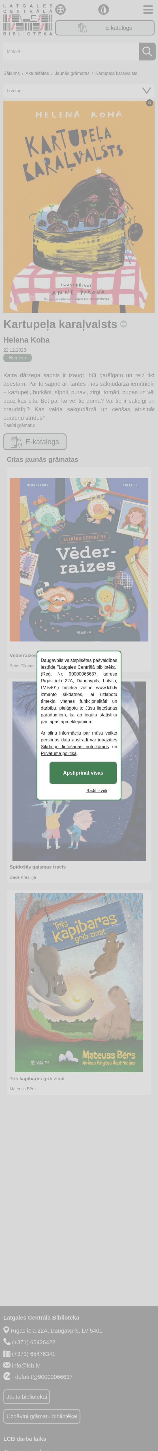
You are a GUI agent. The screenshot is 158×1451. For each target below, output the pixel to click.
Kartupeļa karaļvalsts (116, 73)
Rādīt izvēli (96, 790)
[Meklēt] (77, 51)
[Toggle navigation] (148, 9)
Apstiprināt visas (83, 773)
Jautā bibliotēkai (27, 1397)
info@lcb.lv (26, 1365)
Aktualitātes (37, 73)
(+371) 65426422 (33, 1342)
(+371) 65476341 (33, 1354)
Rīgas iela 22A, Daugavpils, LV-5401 (57, 1331)
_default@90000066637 (42, 1377)
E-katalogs (105, 27)
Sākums (11, 73)
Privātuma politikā (58, 753)
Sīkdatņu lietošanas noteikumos (75, 746)
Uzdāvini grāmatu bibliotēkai (42, 1416)
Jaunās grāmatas (72, 73)
